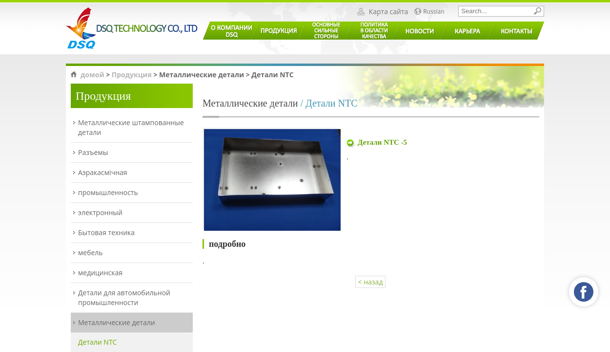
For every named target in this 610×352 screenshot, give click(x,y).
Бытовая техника (106, 232)
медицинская (100, 272)
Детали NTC (97, 342)
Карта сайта (388, 12)
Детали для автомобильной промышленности (124, 297)
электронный (100, 212)
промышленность (108, 192)
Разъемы (93, 152)
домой (92, 74)
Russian (433, 12)
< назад (370, 281)
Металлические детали (116, 322)
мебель (90, 252)
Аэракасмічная (102, 172)
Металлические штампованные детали (131, 127)
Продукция (132, 74)
